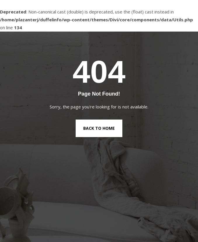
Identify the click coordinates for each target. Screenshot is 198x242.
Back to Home (99, 128)
